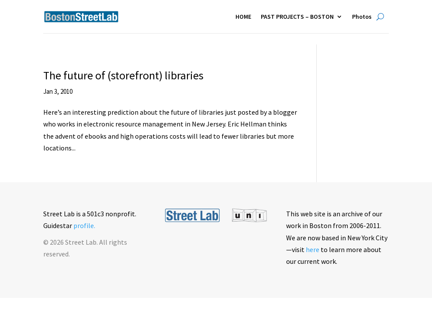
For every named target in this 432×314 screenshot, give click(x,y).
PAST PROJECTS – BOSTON (297, 16)
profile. (84, 225)
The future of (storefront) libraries (123, 75)
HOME (243, 16)
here (312, 249)
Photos (362, 16)
